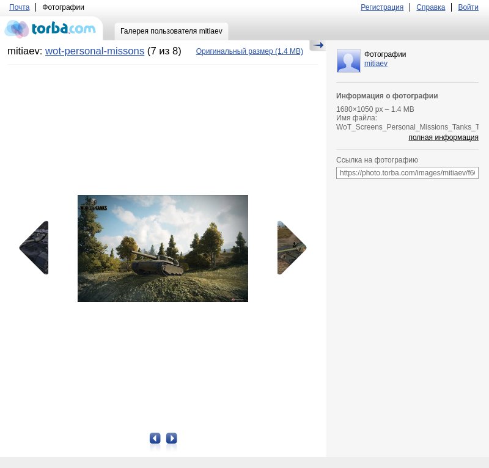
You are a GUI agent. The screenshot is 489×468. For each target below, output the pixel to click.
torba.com (51, 28)
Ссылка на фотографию (377, 160)
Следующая (287, 248)
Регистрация (382, 7)
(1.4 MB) (249, 51)
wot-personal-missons (94, 51)
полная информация (443, 137)
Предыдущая (37, 248)
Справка (430, 7)
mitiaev (376, 63)
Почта (19, 7)
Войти (468, 7)
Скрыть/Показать (317, 45)
